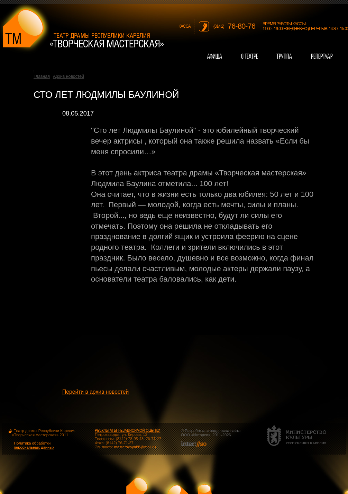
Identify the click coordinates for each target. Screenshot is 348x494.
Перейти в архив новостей (95, 392)
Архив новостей (68, 76)
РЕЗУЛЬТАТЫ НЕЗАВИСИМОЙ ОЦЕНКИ (127, 430)
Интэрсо (200, 435)
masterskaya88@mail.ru (135, 447)
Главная (42, 76)
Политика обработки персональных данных (34, 445)
